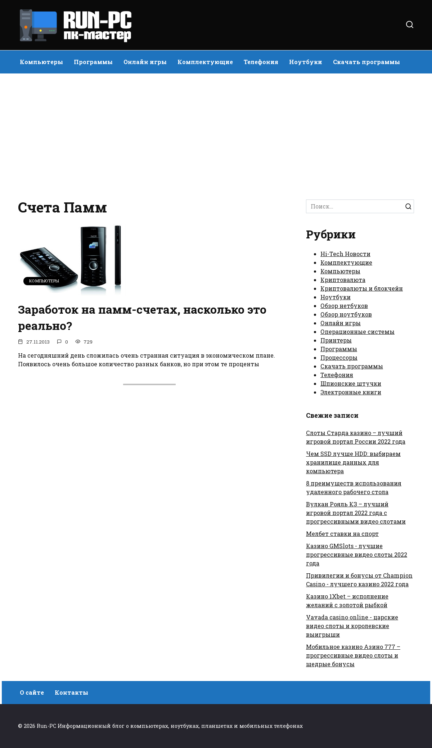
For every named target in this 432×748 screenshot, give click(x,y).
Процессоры (338, 357)
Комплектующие (205, 62)
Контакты (71, 692)
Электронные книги (350, 392)
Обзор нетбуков (344, 305)
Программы (93, 62)
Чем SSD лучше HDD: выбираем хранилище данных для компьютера (353, 462)
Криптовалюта (342, 279)
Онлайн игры (145, 62)
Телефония (261, 62)
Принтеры (336, 340)
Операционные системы (357, 331)
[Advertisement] (216, 134)
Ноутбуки (305, 62)
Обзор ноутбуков (346, 314)
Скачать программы (366, 62)
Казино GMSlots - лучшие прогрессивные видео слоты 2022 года (356, 554)
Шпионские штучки (350, 383)
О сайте (32, 692)
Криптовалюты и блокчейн (361, 288)
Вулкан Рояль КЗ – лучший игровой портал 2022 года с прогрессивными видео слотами (356, 512)
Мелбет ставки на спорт (342, 533)
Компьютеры (41, 62)
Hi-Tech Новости (345, 253)
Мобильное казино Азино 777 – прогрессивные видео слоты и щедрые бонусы (353, 655)
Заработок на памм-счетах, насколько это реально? (142, 317)
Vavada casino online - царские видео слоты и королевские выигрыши (352, 625)
